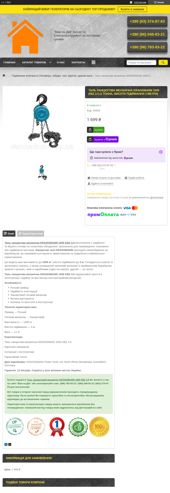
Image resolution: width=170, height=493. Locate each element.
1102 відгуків (140, 2)
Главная (9, 62)
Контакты (78, 62)
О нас (61, 62)
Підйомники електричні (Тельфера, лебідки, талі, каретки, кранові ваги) (52, 75)
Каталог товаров (34, 62)
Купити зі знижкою (132, 9)
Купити (99, 129)
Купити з (106, 139)
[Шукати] (163, 62)
